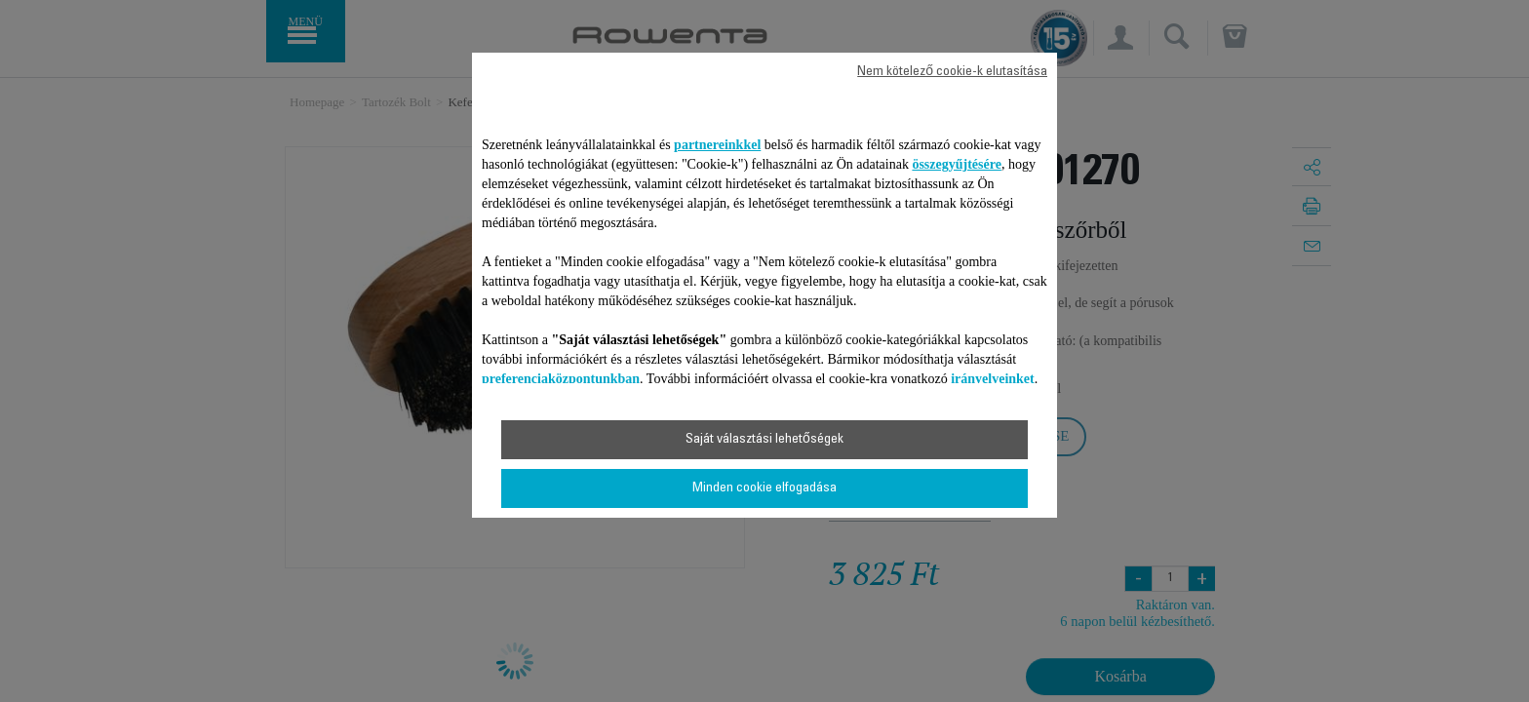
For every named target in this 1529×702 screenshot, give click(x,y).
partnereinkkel (717, 144)
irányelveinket (993, 378)
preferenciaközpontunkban (561, 378)
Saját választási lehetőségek (764, 440)
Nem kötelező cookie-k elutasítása (952, 72)
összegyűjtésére (956, 164)
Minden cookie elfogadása (764, 488)
